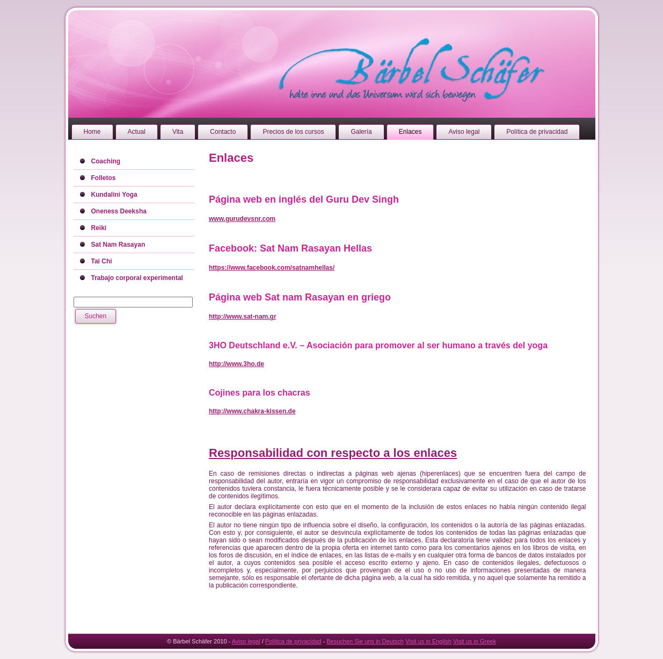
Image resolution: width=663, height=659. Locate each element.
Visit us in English (428, 641)
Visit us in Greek (474, 641)
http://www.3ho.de (236, 364)
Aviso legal (246, 641)
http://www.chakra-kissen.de (252, 411)
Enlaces (231, 157)
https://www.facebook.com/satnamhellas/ (271, 267)
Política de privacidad (293, 641)
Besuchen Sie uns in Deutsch (365, 641)
